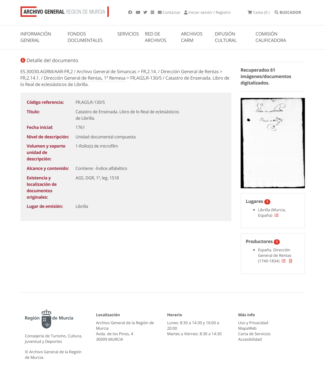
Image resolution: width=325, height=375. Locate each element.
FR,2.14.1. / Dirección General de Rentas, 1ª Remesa (73, 78)
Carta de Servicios (254, 333)
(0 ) (259, 12)
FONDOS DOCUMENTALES (85, 37)
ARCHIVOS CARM (191, 37)
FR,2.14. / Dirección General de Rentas (180, 72)
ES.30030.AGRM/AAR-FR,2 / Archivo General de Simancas (78, 72)
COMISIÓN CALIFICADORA (271, 37)
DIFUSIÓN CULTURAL (226, 37)
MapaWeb (247, 328)
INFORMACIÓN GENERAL (35, 37)
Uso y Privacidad (253, 322)
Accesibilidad (250, 339)
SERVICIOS (128, 34)
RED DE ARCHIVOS (155, 37)
